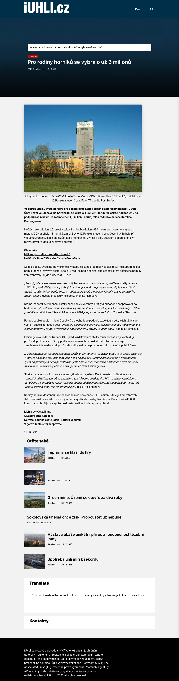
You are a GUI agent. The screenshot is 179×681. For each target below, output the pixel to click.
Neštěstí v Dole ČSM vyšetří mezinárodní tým (52, 258)
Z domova (33, 56)
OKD (35, 432)
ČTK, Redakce (34, 69)
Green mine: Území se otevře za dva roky (85, 497)
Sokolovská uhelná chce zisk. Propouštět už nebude (74, 517)
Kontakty (39, 620)
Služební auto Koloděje (38, 415)
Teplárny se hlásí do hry (69, 452)
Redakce (51, 458)
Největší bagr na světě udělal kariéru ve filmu (52, 420)
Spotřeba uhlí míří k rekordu (73, 559)
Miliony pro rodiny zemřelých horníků (47, 254)
